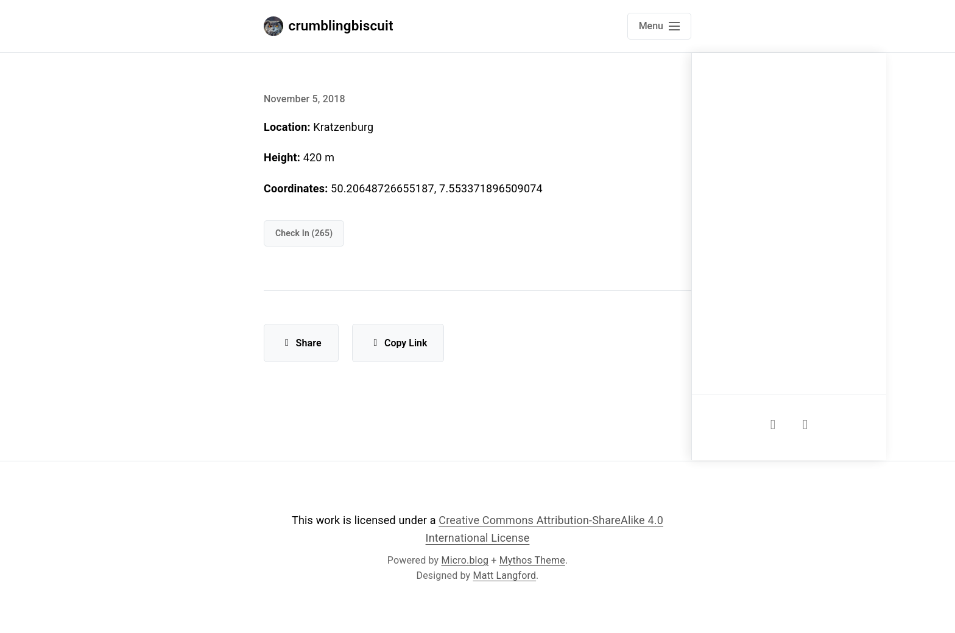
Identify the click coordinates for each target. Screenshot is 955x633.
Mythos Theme (532, 560)
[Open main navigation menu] (659, 26)
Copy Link (398, 343)
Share (301, 343)
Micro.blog (465, 560)
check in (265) (304, 233)
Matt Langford (505, 575)
